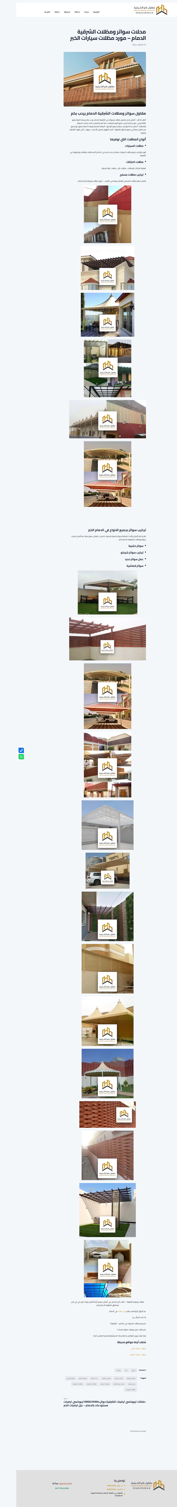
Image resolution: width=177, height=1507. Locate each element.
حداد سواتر (78, 1378)
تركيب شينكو (103, 1378)
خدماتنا (61, 12)
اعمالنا (40, 12)
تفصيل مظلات (89, 1378)
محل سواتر (115, 1384)
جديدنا (70, 12)
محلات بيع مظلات (102, 1384)
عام (110, 1370)
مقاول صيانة (121, 44)
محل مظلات (106, 1311)
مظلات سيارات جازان (122, 1348)
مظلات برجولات (114, 1389)
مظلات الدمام (88, 1384)
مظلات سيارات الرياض (121, 1354)
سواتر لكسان (54, 1378)
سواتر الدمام (67, 1378)
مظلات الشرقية (61, 1384)
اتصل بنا (31, 12)
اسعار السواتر (115, 1378)
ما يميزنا (51, 12)
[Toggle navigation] (88, 9)
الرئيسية (80, 12)
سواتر (117, 1370)
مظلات (102, 1370)
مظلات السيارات (75, 1384)
